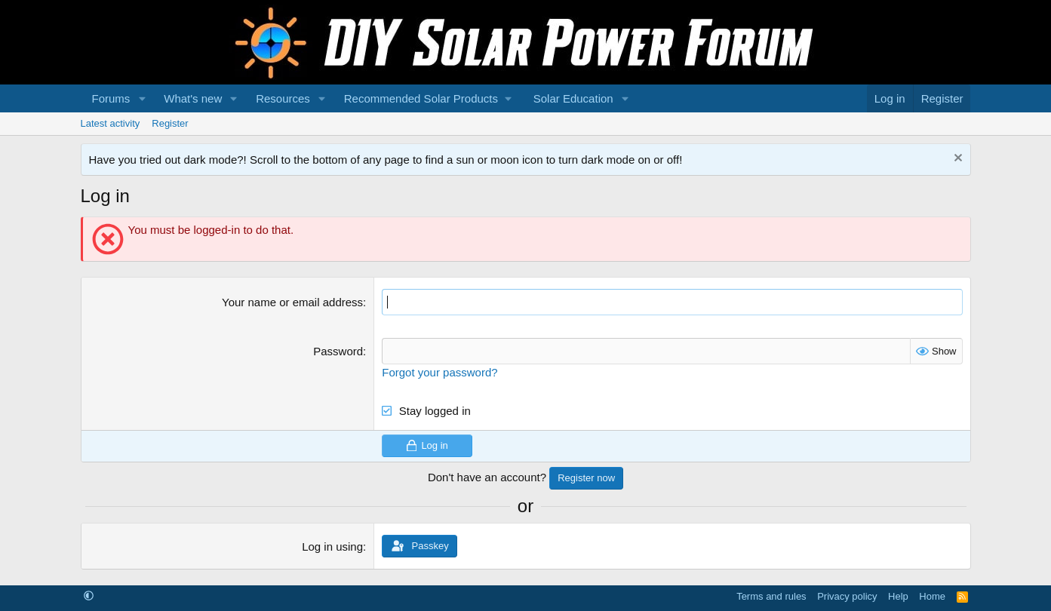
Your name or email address (292, 302)
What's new (193, 98)
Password (338, 351)
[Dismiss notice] (956, 159)
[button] (141, 98)
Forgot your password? (439, 372)
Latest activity (110, 123)
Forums (111, 98)
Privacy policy (847, 596)
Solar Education (573, 98)
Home (932, 596)
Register (170, 123)
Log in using (332, 546)
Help (898, 596)
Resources (283, 98)
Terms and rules (771, 596)
